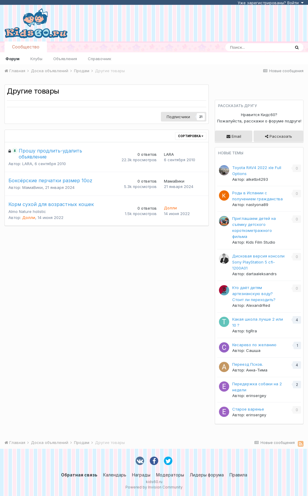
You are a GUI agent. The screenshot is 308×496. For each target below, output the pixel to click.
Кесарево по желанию (254, 344)
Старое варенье (248, 409)
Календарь (114, 474)
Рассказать (278, 136)
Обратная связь (79, 474)
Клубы (36, 58)
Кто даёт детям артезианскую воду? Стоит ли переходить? (254, 293)
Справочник (99, 58)
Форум (12, 58)
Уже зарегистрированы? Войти (270, 2)
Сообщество (25, 46)
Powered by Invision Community (154, 487)
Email (233, 136)
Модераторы (170, 474)
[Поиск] (257, 47)
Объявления (65, 58)
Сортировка (190, 136)
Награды (141, 474)
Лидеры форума (207, 474)
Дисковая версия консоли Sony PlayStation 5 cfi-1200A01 (258, 262)
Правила (238, 474)
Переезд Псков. (247, 364)
